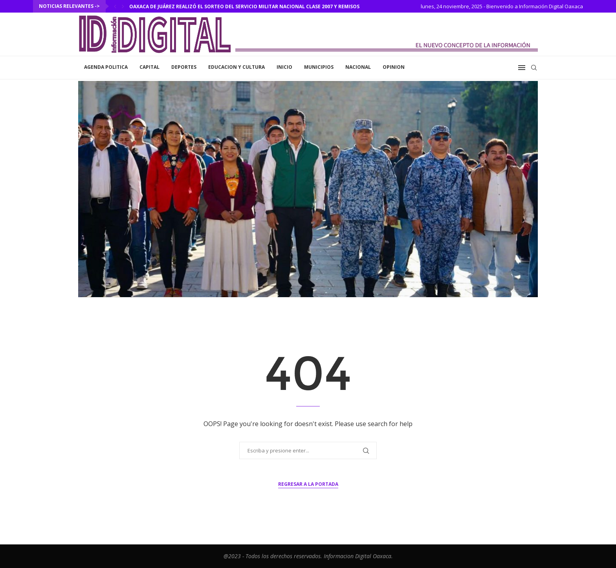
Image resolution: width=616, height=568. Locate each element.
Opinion (394, 67)
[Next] (123, 6)
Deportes (183, 67)
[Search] (534, 67)
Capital (149, 67)
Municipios (319, 67)
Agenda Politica (106, 67)
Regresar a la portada (308, 484)
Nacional (358, 67)
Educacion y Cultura (236, 67)
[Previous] (115, 6)
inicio (284, 67)
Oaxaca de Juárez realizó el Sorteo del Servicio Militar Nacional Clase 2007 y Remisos (244, 6)
